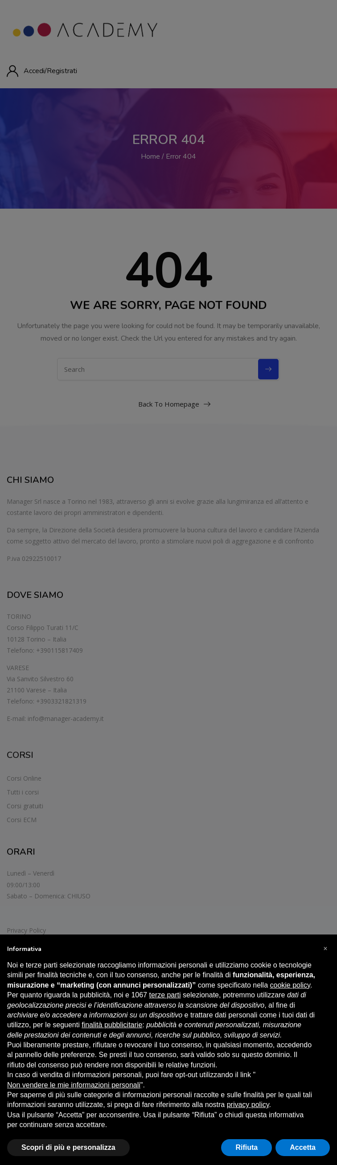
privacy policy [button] (248, 1104)
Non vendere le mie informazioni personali (73, 1085)
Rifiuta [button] (246, 1147)
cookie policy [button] (290, 985)
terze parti (165, 995)
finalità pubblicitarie (112, 1025)
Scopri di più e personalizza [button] (68, 1147)
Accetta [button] (303, 1147)
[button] (325, 949)
